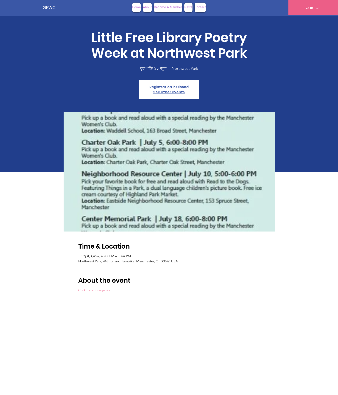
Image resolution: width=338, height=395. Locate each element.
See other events (169, 92)
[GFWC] (57, 8)
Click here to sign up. (94, 290)
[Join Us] (313, 7)
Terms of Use (190, 388)
